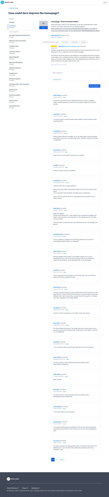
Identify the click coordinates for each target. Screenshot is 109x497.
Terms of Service (13, 488)
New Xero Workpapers (16, 62)
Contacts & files (14, 46)
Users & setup (13, 100)
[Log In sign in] (105, 2)
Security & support (14, 95)
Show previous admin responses (59, 64)
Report (64, 97)
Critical (84, 42)
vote (43, 27)
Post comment (94, 86)
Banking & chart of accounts (17, 40)
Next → (62, 459)
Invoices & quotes (14, 51)
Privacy (25, 488)
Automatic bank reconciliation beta (19, 35)
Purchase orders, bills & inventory (19, 84)
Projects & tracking (14, 78)
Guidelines (36, 488)
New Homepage (14, 57)
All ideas (11, 22)
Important (75, 42)
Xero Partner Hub (14, 106)
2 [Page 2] (56, 459)
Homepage (12, 25)
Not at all (66, 42)
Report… (60, 37)
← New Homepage (13, 8)
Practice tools (13, 73)
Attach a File (57, 79)
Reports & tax (13, 89)
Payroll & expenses (15, 68)
